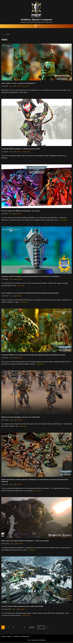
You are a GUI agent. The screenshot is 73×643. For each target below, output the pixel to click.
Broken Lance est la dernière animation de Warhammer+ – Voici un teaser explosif (25, 541)
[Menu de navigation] (36, 26)
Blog (11, 86)
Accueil (3, 34)
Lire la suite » (65, 220)
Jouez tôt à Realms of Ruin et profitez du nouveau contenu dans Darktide (22, 607)
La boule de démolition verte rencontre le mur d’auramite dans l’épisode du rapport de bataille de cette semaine (33, 355)
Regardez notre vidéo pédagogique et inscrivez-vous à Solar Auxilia (20, 417)
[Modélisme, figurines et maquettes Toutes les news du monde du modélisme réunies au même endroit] (36, 12)
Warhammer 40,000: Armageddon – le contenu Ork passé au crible (20, 149)
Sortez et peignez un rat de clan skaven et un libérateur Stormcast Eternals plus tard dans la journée (30, 293)
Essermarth (19, 214)
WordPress (42, 641)
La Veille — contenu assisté (23, 86)
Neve (29, 641)
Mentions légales (6, 637)
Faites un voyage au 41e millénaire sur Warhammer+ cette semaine (20, 211)
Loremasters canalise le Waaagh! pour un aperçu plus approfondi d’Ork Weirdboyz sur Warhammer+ (30, 276)
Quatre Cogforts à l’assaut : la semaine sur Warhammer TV (18, 83)
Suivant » (32, 628)
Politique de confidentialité (21, 637)
